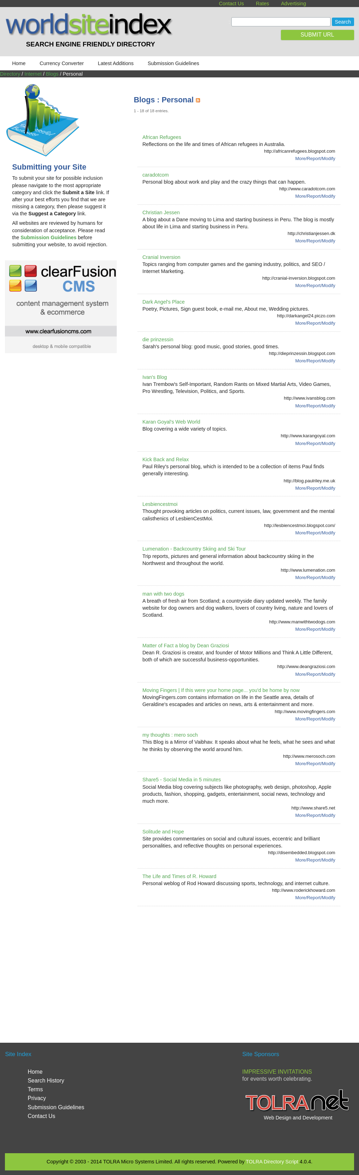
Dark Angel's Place (163, 302)
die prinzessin (157, 339)
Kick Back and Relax (165, 459)
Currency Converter (62, 63)
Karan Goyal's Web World (171, 422)
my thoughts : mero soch (170, 735)
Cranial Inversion (161, 257)
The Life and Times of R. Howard (179, 876)
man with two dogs (163, 594)
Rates (262, 3)
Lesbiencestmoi (160, 504)
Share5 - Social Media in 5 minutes (181, 779)
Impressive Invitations (277, 1072)
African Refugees (161, 137)
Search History (46, 1081)
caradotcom (155, 175)
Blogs (52, 74)
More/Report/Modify (315, 158)
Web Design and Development (298, 1117)
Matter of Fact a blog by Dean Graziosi (185, 645)
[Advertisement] (246, 966)
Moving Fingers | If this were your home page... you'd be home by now (221, 690)
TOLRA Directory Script (272, 1161)
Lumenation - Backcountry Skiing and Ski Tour (194, 549)
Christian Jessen (161, 212)
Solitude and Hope (163, 831)
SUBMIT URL (317, 35)
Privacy (37, 1098)
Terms (35, 1089)
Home (18, 63)
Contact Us (231, 3)
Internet (33, 74)
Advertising (293, 3)
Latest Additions (116, 63)
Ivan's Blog (154, 377)
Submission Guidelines (173, 63)
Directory (10, 74)
